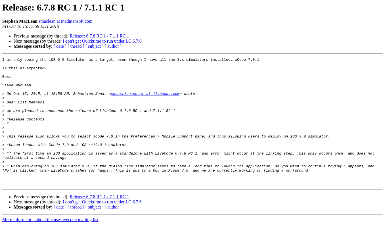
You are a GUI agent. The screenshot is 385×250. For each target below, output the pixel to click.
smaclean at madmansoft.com (66, 21)
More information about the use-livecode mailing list (50, 245)
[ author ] (113, 46)
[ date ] (60, 46)
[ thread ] (76, 46)
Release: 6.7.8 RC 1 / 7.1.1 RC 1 (99, 36)
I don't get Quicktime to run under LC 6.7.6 (101, 41)
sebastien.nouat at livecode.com (145, 101)
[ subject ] (94, 46)
